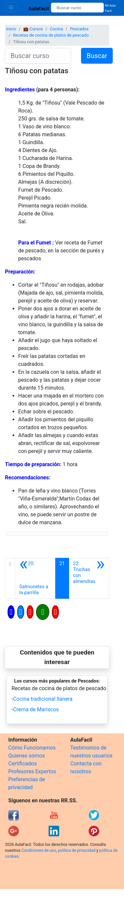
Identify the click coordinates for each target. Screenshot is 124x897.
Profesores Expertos (32, 771)
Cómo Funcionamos (32, 748)
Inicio (11, 28)
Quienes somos (26, 756)
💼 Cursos (33, 28)
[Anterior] (35, 578)
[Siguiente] (89, 578)
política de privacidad (76, 850)
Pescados (79, 28)
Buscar (97, 56)
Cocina (56, 28)
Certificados (22, 763)
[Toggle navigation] (11, 7)
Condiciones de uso (38, 850)
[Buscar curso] (77, 8)
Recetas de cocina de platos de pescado (51, 35)
